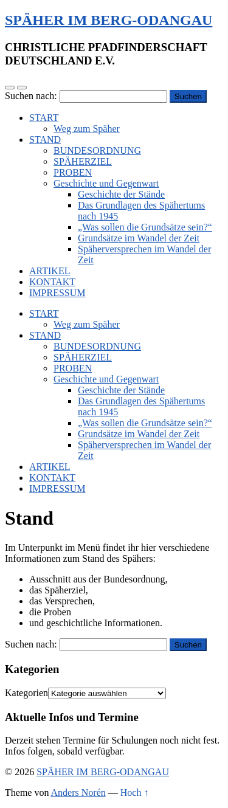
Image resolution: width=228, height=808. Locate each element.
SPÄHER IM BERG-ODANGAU (108, 20)
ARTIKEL (49, 271)
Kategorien (26, 693)
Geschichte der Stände (121, 194)
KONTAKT (52, 282)
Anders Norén (78, 792)
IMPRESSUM (57, 293)
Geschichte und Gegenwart (106, 183)
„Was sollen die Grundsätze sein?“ (145, 227)
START (43, 117)
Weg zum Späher (87, 128)
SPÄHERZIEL (83, 161)
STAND (45, 139)
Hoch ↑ (134, 792)
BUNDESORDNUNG (97, 150)
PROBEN (73, 172)
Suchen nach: (31, 96)
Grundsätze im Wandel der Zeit (138, 238)
